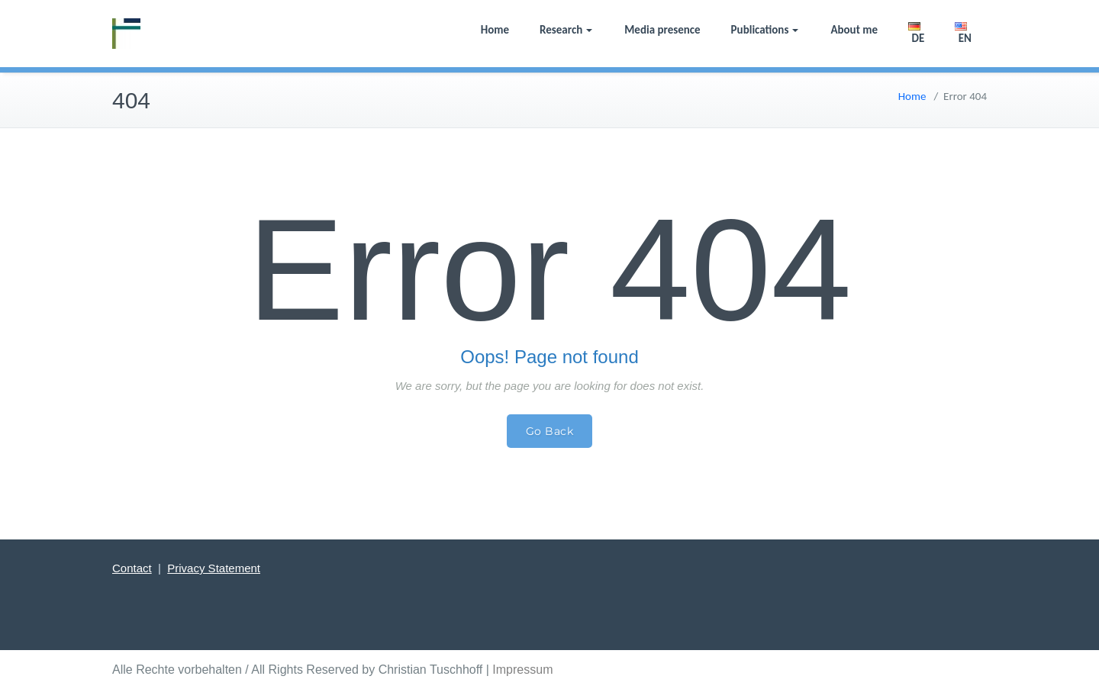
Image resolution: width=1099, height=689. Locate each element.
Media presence (662, 30)
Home (495, 30)
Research (566, 30)
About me (854, 30)
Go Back (550, 431)
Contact (132, 568)
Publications (765, 30)
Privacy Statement (213, 568)
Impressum (522, 669)
